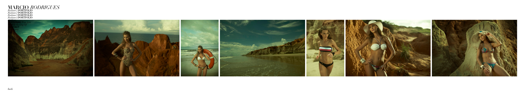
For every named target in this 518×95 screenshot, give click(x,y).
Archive (12, 20)
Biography (13, 29)
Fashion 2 (20, 12)
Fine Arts (19, 22)
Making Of (17, 24)
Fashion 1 (20, 10)
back (10, 89)
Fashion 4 (20, 17)
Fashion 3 (20, 15)
